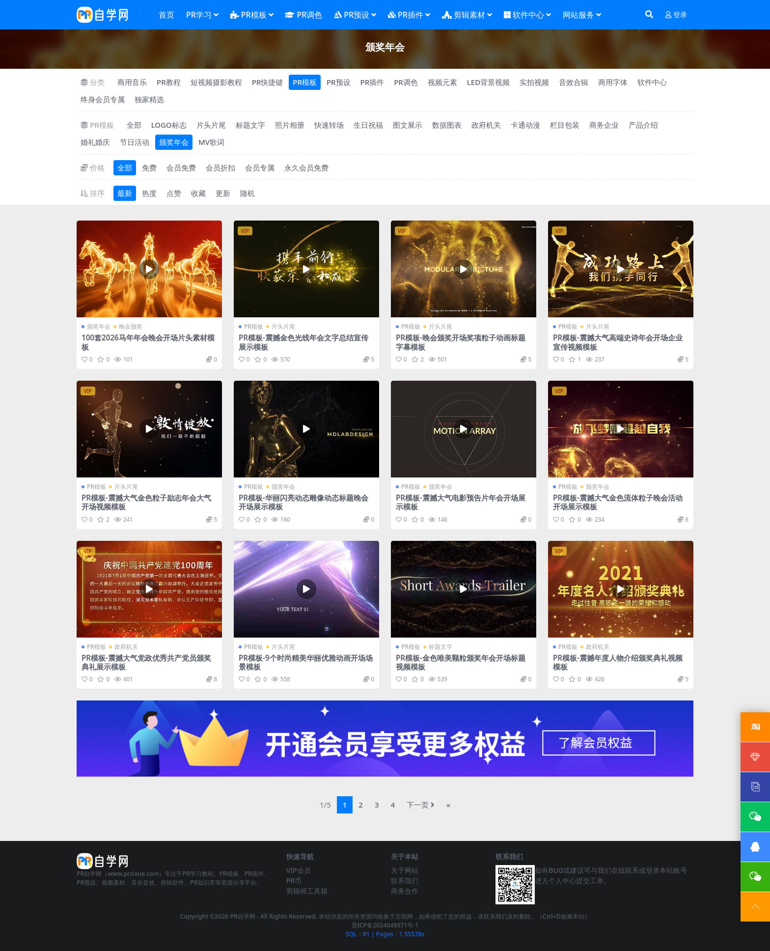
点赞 (173, 193)
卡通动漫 (525, 125)
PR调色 (406, 82)
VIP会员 (298, 870)
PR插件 (372, 82)
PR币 (294, 880)
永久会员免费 (306, 167)
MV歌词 (211, 142)
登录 (676, 15)
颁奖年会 (174, 142)
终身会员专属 (103, 99)
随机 (247, 193)
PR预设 (339, 82)
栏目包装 (564, 125)
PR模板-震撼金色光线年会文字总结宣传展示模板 (303, 342)
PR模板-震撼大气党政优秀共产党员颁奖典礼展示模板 (146, 662)
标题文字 (250, 125)
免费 (149, 167)
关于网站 (404, 870)
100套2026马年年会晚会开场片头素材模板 (148, 342)
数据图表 (447, 125)
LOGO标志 (169, 125)
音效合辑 (573, 82)
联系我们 (404, 880)
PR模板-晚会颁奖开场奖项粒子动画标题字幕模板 (460, 342)
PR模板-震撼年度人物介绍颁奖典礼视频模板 (618, 662)
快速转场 (329, 125)
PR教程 (169, 82)
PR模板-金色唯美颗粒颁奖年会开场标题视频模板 (460, 662)
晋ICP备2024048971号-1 (385, 925)
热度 (149, 193)
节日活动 (134, 142)
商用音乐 (132, 82)
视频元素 (442, 82)
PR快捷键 (267, 82)
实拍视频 (534, 82)
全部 (134, 125)
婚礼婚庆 (95, 142)
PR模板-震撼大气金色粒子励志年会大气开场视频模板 (146, 502)
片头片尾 (211, 125)
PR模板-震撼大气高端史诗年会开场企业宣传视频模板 (618, 342)
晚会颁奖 (130, 326)
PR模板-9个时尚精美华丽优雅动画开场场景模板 (306, 662)
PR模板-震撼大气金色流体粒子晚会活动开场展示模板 (618, 502)
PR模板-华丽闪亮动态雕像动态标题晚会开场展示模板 (303, 502)
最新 (124, 193)
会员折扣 (220, 167)
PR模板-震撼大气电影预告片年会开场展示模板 (460, 502)
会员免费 (181, 167)
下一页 (421, 805)
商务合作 (404, 890)
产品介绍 (643, 125)
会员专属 (260, 167)
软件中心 (652, 82)
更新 (223, 193)
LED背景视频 (488, 82)
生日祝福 (368, 125)
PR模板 (305, 82)
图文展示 (407, 125)
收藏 (198, 193)
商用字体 (613, 82)
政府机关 (486, 125)
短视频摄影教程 (216, 82)
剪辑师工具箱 (307, 890)
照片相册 (289, 125)
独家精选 (149, 99)
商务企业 (604, 125)
